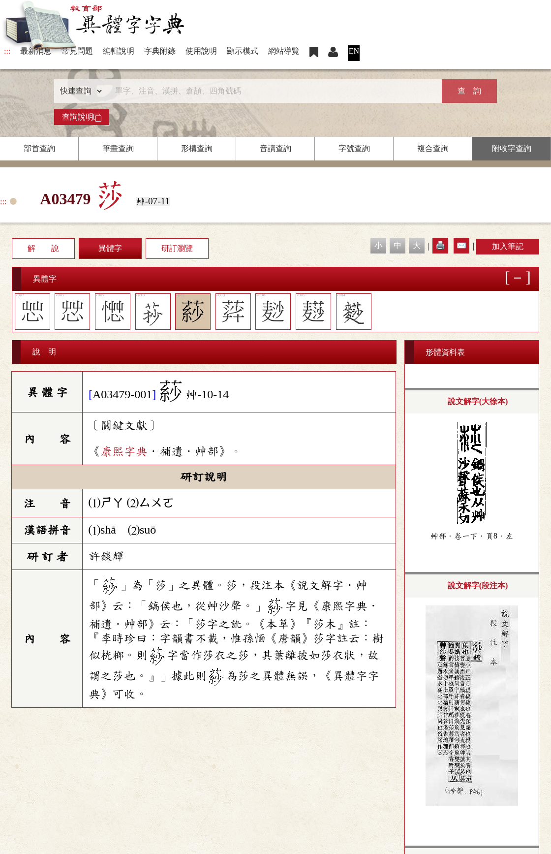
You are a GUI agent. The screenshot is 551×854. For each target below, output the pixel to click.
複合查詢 (433, 148)
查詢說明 (81, 117)
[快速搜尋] (272, 91)
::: (7, 51)
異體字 (110, 248)
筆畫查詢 (118, 148)
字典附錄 (160, 51)
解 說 (43, 248)
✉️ (461, 245)
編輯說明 (118, 51)
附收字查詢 (511, 148)
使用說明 (201, 51)
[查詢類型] (78, 91)
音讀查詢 (275, 148)
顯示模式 (242, 51)
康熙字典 (124, 451)
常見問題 (77, 51)
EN (354, 51)
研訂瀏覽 (177, 248)
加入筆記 (507, 246)
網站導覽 (284, 51)
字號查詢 (354, 148)
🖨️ (440, 245)
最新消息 (36, 51)
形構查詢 (197, 148)
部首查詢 (39, 148)
